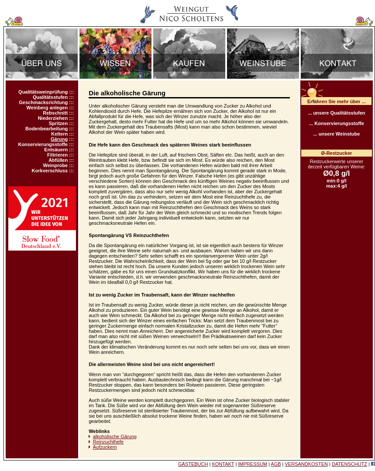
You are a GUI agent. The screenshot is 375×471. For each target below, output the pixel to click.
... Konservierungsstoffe (336, 123)
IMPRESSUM (252, 464)
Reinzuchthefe (108, 441)
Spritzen (58, 123)
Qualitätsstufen (50, 97)
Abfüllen (58, 160)
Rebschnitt (55, 112)
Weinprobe (55, 165)
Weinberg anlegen (47, 107)
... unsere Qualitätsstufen (336, 112)
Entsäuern (56, 149)
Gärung (59, 139)
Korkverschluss (50, 170)
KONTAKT (223, 464)
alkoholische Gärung (115, 436)
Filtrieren (57, 154)
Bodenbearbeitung (46, 128)
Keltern (59, 133)
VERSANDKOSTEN (306, 464)
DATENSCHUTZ (349, 464)
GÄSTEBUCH (193, 464)
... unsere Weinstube (336, 133)
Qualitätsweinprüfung (43, 91)
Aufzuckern (105, 447)
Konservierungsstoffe (43, 144)
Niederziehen (53, 118)
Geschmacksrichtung (43, 102)
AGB (276, 464)
